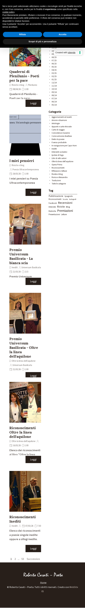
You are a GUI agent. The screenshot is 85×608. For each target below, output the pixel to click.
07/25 (54, 60)
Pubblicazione (56, 196)
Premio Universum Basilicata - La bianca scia (21, 256)
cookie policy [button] (8, 12)
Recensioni (65, 203)
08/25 (54, 57)
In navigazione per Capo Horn (64, 145)
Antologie (56, 123)
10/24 (54, 89)
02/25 (54, 76)
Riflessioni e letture (59, 171)
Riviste (61, 207)
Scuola (65, 199)
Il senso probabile (59, 142)
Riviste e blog (18, 85)
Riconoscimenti (58, 167)
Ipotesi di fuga (58, 155)
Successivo (33, 559)
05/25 (54, 66)
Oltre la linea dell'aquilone (23, 361)
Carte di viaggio (58, 129)
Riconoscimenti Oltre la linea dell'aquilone (22, 432)
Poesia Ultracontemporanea (25, 169)
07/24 (54, 98)
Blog (68, 206)
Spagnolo (68, 196)
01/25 (54, 79)
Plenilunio (32, 85)
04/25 (54, 70)
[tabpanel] (42, 589)
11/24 (54, 85)
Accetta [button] (62, 34)
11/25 (54, 47)
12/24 (54, 82)
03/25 (54, 73)
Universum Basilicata (31, 267)
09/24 (54, 92)
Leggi (33, 103)
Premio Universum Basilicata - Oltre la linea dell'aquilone (23, 347)
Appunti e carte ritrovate (62, 126)
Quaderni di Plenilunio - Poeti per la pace (24, 76)
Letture (64, 214)
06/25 (54, 63)
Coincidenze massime (61, 132)
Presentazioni (54, 214)
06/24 (54, 101)
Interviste (52, 206)
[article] (25, 66)
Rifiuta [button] (22, 34)
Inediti (15, 267)
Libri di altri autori (59, 158)
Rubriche (52, 211)
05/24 (54, 104)
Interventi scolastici (59, 151)
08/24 (54, 95)
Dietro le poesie (58, 139)
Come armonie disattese (62, 136)
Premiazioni (65, 211)
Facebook (53, 203)
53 (23, 559)
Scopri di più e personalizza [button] (42, 41)
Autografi (72, 199)
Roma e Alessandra (59, 177)
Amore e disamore (59, 120)
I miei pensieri (21, 160)
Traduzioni (56, 180)
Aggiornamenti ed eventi (62, 117)
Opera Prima (57, 164)
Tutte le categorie (59, 183)
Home (43, 582)
